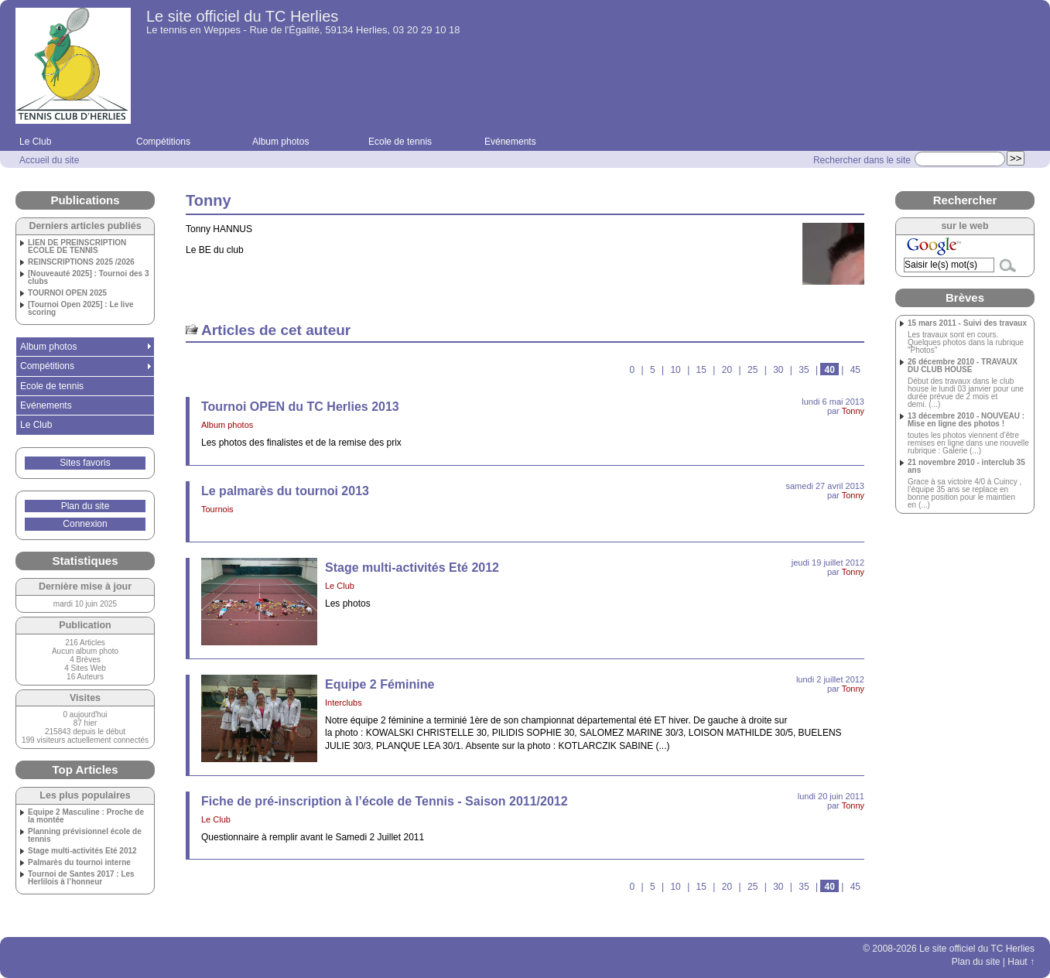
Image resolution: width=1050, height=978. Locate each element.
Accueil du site (49, 160)
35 (804, 369)
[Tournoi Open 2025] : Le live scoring (81, 308)
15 (701, 369)
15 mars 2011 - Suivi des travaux (967, 323)
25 (752, 369)
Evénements (510, 141)
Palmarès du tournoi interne (79, 863)
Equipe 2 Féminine (379, 684)
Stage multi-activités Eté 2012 (412, 567)
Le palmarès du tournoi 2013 (285, 491)
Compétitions (163, 141)
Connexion (85, 523)
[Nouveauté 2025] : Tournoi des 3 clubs (88, 278)
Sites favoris (85, 462)
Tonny (853, 410)
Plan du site (85, 506)
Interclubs (343, 702)
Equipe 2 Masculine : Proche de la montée (86, 816)
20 (727, 369)
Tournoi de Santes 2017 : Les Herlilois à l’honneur (81, 878)
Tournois (217, 509)
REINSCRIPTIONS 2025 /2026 (81, 262)
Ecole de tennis (400, 141)
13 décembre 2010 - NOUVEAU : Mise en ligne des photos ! (966, 420)
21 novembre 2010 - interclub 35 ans (966, 466)
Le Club (35, 141)
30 (778, 369)
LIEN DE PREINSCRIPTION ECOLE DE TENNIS (77, 247)
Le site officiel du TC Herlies (242, 16)
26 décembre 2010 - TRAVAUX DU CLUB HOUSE (963, 366)
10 (675, 369)
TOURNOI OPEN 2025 (67, 293)
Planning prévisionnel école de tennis (85, 835)
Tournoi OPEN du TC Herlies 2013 (300, 406)
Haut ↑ (1021, 961)
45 (855, 369)
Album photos (280, 141)
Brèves (965, 297)
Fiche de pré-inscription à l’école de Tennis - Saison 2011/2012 (384, 801)
